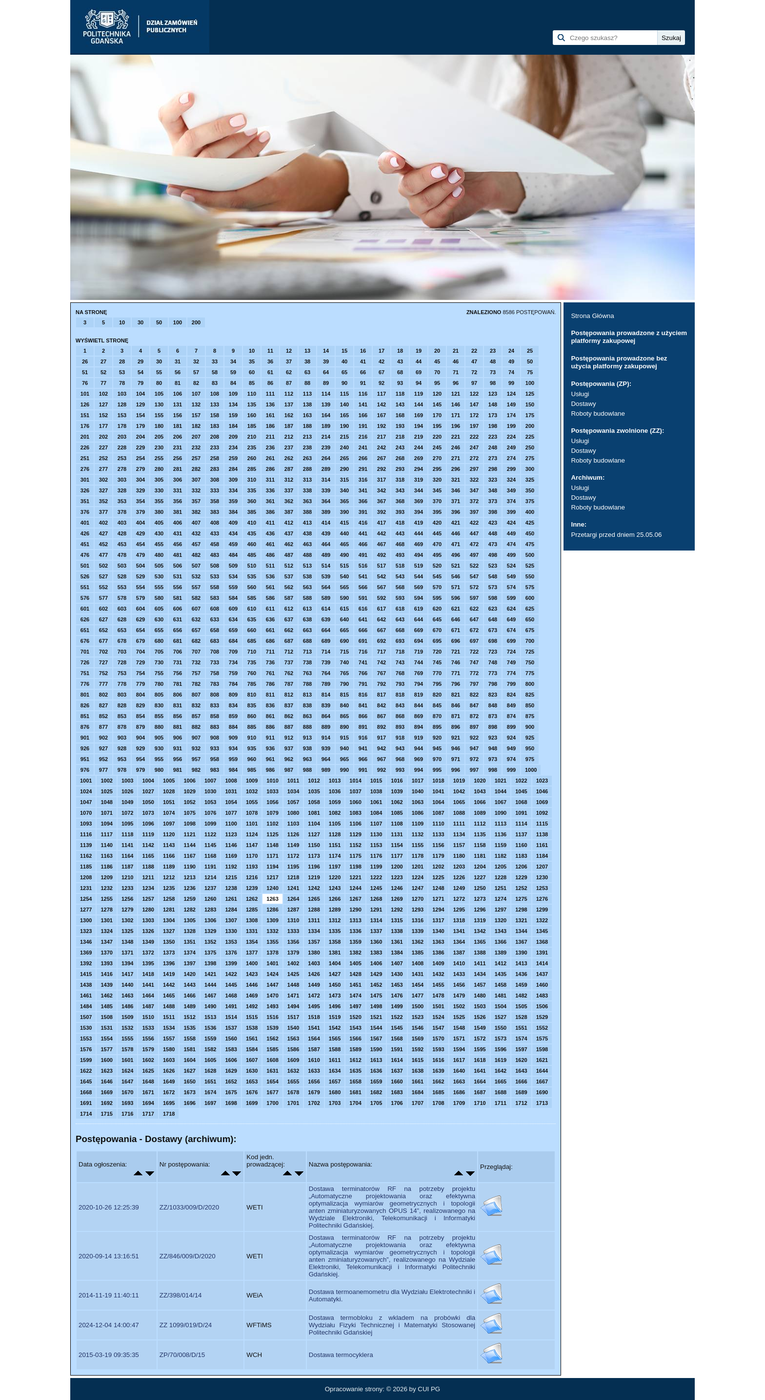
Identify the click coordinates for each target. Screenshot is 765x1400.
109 (233, 394)
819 (418, 695)
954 (140, 759)
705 (159, 652)
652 (103, 630)
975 (529, 759)
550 (529, 576)
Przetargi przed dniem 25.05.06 (616, 534)
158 (214, 415)
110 (251, 394)
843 (400, 705)
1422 (231, 974)
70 (437, 372)
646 (455, 619)
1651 (210, 1081)
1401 (272, 963)
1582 (210, 1049)
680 (159, 641)
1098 (189, 824)
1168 (210, 856)
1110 (438, 824)
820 (437, 695)
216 (363, 437)
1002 (106, 781)
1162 (86, 856)
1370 (106, 952)
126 (85, 404)
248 (492, 447)
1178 (417, 856)
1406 (376, 963)
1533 (148, 1028)
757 (196, 673)
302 (103, 480)
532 (196, 576)
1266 (335, 899)
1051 (169, 802)
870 (437, 716)
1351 (189, 942)
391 (363, 512)
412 (288, 523)
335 (251, 490)
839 (326, 705)
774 (511, 673)
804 (140, 695)
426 (85, 533)
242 (381, 447)
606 (177, 609)
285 (251, 469)
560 (251, 587)
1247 (417, 888)
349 (511, 490)
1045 (521, 791)
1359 (355, 942)
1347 (106, 942)
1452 (376, 985)
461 (270, 544)
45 (437, 361)
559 (233, 587)
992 (381, 770)
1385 (417, 952)
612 (288, 609)
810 (251, 695)
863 (307, 716)
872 (474, 716)
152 (103, 415)
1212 (169, 877)
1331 (252, 931)
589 (326, 598)
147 (474, 404)
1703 (335, 1103)
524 (511, 566)
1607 (252, 1060)
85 (252, 383)
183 (214, 426)
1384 (397, 952)
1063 (417, 802)
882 (196, 727)
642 (381, 619)
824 (511, 695)
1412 (500, 963)
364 (326, 501)
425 (529, 523)
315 (344, 480)
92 (381, 383)
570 (437, 587)
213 (307, 437)
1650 (189, 1081)
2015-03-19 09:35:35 (109, 1354)
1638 (417, 1071)
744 (418, 662)
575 (529, 587)
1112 (479, 824)
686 (270, 641)
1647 (127, 1081)
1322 (542, 920)
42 (381, 361)
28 (122, 361)
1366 (500, 942)
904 (140, 738)
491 (363, 555)
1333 (293, 931)
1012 (314, 781)
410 (251, 523)
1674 (210, 1092)
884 (233, 727)
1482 (521, 995)
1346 (86, 942)
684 (233, 641)
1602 (148, 1060)
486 (270, 555)
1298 (521, 909)
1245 (376, 888)
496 (455, 555)
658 (214, 630)
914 (326, 738)
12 (289, 351)
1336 (355, 931)
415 (344, 523)
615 (344, 609)
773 (492, 673)
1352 (210, 942)
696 (455, 641)
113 (307, 394)
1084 (376, 813)
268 (400, 458)
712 (288, 652)
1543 (355, 1028)
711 (270, 652)
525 (529, 566)
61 (270, 372)
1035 (314, 791)
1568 (397, 1038)
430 (159, 533)
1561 (252, 1038)
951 (85, 759)
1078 (252, 813)
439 (326, 533)
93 (400, 383)
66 (363, 372)
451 (85, 544)
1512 (189, 1017)
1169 (231, 856)
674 (511, 630)
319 (418, 480)
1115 (542, 824)
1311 (314, 920)
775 (529, 673)
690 (344, 641)
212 (288, 437)
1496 (335, 1006)
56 (178, 372)
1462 (106, 995)
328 (122, 490)
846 (455, 705)
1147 (252, 845)
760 (251, 673)
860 (251, 716)
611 (270, 609)
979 (140, 770)
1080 (293, 813)
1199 (376, 867)
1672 (169, 1092)
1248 (438, 888)
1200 (397, 867)
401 (85, 523)
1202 (438, 867)
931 (177, 748)
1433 (459, 974)
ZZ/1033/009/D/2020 (189, 1207)
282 (196, 469)
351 (85, 501)
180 (159, 426)
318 (400, 480)
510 (251, 566)
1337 (376, 931)
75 (530, 372)
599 (511, 598)
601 (85, 609)
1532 (127, 1028)
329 (140, 490)
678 (122, 641)
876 (85, 727)
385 (251, 512)
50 (159, 322)
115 (344, 394)
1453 (397, 985)
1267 (355, 899)
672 (474, 630)
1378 (272, 952)
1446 (252, 985)
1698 (231, 1103)
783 (214, 684)
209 (233, 437)
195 (437, 426)
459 (233, 544)
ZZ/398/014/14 (181, 1295)
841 (363, 705)
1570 (438, 1038)
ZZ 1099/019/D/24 (186, 1325)
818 (400, 695)
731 (177, 662)
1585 (272, 1049)
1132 (417, 834)
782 (196, 684)
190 (344, 426)
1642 (500, 1071)
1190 (189, 867)
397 (474, 512)
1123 (231, 834)
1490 (210, 1006)
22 (474, 351)
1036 (335, 791)
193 (400, 426)
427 (103, 533)
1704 (355, 1103)
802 (103, 695)
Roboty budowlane (597, 413)
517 (381, 566)
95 (437, 383)
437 (288, 533)
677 (103, 641)
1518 (314, 1017)
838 (307, 705)
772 (474, 673)
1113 (500, 824)
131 (177, 404)
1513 (210, 1017)
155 (159, 415)
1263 (272, 899)
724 (511, 652)
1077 (231, 813)
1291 (376, 909)
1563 (293, 1038)
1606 (231, 1060)
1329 (210, 931)
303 (122, 480)
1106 (355, 824)
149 (511, 404)
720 (437, 652)
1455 (438, 985)
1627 (189, 1071)
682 (196, 641)
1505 (521, 1006)
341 (363, 490)
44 (419, 361)
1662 (438, 1081)
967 (381, 759)
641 (363, 619)
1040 (417, 791)
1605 (210, 1060)
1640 (459, 1071)
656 (177, 630)
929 (140, 748)
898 (492, 727)
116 (363, 394)
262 (288, 458)
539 (326, 576)
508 (214, 566)
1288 (314, 909)
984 (233, 770)
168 (400, 415)
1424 (272, 974)
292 (381, 469)
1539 (272, 1028)
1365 (479, 942)
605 (159, 609)
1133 (438, 834)
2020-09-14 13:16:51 (109, 1256)
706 (177, 652)
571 (455, 587)
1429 (376, 974)
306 (177, 480)
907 (196, 738)
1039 (397, 791)
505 (159, 566)
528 (122, 576)
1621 (542, 1060)
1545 (397, 1028)
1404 (335, 963)
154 (140, 415)
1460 (542, 985)
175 (529, 415)
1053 (210, 802)
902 (103, 738)
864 (326, 716)
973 (492, 759)
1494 (293, 1006)
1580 (169, 1049)
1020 (479, 781)
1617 (459, 1060)
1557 (169, 1038)
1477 (417, 995)
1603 (169, 1060)
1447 (272, 985)
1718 (169, 1114)
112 (288, 394)
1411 (479, 963)
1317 (438, 920)
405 (159, 523)
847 (474, 705)
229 (140, 447)
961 (270, 759)
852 (103, 716)
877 (103, 727)
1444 (210, 985)
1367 (521, 942)
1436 (521, 974)
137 (288, 404)
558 (214, 587)
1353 (231, 942)
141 (363, 404)
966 (363, 759)
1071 (106, 813)
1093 (86, 824)
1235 (169, 888)
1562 (272, 1038)
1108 (397, 824)
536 (270, 576)
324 (511, 480)
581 (177, 598)
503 (122, 566)
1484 (86, 1006)
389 (326, 512)
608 (214, 609)
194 (418, 426)
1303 (148, 920)
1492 (252, 1006)
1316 (417, 920)
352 (103, 501)
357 (196, 501)
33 (215, 361)
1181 (479, 856)
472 (474, 544)
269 (418, 458)
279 (140, 469)
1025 (106, 791)
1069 (542, 802)
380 (159, 512)
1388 (479, 952)
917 (381, 738)
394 (418, 512)
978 (122, 770)
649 (511, 619)
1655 (293, 1081)
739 (326, 662)
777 (103, 684)
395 (437, 512)
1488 (169, 1006)
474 (511, 544)
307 (196, 480)
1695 (169, 1103)
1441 (148, 985)
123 (492, 394)
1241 (293, 888)
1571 (459, 1038)
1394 (127, 963)
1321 (521, 920)
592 (381, 598)
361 (270, 501)
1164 (127, 856)
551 (85, 587)
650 (529, 619)
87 (289, 383)
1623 (106, 1071)
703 (122, 652)
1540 (293, 1028)
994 (418, 770)
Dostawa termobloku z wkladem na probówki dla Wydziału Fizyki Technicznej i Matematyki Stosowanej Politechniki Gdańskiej (392, 1325)
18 (400, 351)
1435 (500, 974)
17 (381, 351)
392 (381, 512)
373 (492, 501)
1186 (106, 867)
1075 (189, 813)
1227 (479, 877)
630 (159, 619)
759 (233, 673)
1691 (86, 1103)
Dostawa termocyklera (341, 1354)
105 (159, 394)
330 (159, 490)
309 (233, 480)
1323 (86, 931)
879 (140, 727)
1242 (314, 888)
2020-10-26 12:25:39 (109, 1207)
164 (326, 415)
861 (270, 716)
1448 (293, 985)
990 (344, 770)
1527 (500, 1017)
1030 (210, 791)
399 (511, 512)
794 (418, 684)
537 (288, 576)
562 (288, 587)
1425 (293, 974)
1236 (189, 888)
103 (122, 394)
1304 (169, 920)
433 (214, 533)
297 (474, 469)
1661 (417, 1081)
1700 (272, 1103)
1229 (521, 877)
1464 (148, 995)
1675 (231, 1092)
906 (177, 738)
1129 (355, 834)
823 (492, 695)
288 (307, 469)
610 (251, 609)
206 (177, 437)
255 (159, 458)
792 (381, 684)
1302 (127, 920)
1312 (335, 920)
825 (529, 695)
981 (177, 770)
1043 (479, 791)
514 (326, 566)
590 (344, 598)
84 (233, 383)
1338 (397, 931)
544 (418, 576)
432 (196, 533)
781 (177, 684)
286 (270, 469)
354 (140, 501)
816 (363, 695)
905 (159, 738)
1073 (148, 813)
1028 (169, 791)
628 (122, 619)
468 (400, 544)
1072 (127, 813)
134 (233, 404)
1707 (417, 1103)
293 (400, 469)
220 (437, 437)
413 (307, 523)
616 (363, 609)
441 (363, 533)
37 (289, 361)
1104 (314, 824)
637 (288, 619)
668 (400, 630)
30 (140, 322)
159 (233, 415)
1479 (459, 995)
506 (177, 566)
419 (418, 523)
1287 (293, 909)
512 (288, 566)
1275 (521, 899)
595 (437, 598)
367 (381, 501)
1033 (272, 791)
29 (140, 361)
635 (251, 619)
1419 (169, 974)
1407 (397, 963)
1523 (417, 1017)
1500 (417, 1006)
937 (288, 748)
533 (214, 576)
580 (159, 598)
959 (233, 759)
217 (381, 437)
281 (177, 469)
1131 (397, 834)
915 (344, 738)
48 (493, 361)
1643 (521, 1071)
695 (437, 641)
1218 (293, 877)
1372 (148, 952)
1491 (231, 1006)
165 (344, 415)
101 (85, 394)
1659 (376, 1081)
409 (233, 523)
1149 (293, 845)
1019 (459, 781)
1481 (500, 995)
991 (363, 770)
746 (455, 662)
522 (474, 566)
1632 (293, 1071)
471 (455, 544)
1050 (148, 802)
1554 (106, 1038)
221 (455, 437)
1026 (127, 791)
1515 (252, 1017)
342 (381, 490)
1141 (127, 845)
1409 (438, 963)
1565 (335, 1038)
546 (455, 576)
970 (437, 759)
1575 (542, 1038)
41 (363, 361)
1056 (272, 802)
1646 (106, 1081)
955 (159, 759)
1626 (169, 1071)
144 (418, 404)
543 (400, 576)
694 (418, 641)
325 (529, 480)
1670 (127, 1092)
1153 (376, 845)
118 (400, 394)
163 (307, 415)
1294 (438, 909)
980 (159, 770)
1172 (293, 856)
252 (103, 458)
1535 (189, 1028)
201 (85, 437)
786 (270, 684)
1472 (314, 995)
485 (251, 555)
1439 (106, 985)
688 (307, 641)
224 (511, 437)
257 (196, 458)
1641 (479, 1071)
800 (529, 684)
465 (344, 544)
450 (529, 533)
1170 (252, 856)
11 (270, 351)
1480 (479, 995)
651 (85, 630)
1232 (106, 888)
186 (270, 426)
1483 (542, 995)
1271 (438, 899)
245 (437, 447)
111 (270, 394)
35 (252, 361)
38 (307, 361)
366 (363, 501)
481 (177, 555)
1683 (397, 1092)
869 (418, 716)
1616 (438, 1060)
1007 (210, 781)
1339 (417, 931)
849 (511, 705)
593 (400, 598)
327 (103, 490)
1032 (252, 791)
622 (474, 609)
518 (400, 566)
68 (400, 372)
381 (177, 512)
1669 (106, 1092)
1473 (335, 995)
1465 (169, 995)
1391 (542, 952)
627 (103, 619)
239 (326, 447)
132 (196, 404)
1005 (169, 781)
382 (196, 512)
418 (400, 523)
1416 (106, 974)
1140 (106, 845)
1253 (542, 888)
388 (307, 512)
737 (288, 662)
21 (456, 351)
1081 (314, 813)
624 (511, 609)
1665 (500, 1081)
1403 (314, 963)
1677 (272, 1092)
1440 (127, 985)
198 (492, 426)
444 (418, 533)
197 (474, 426)
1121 (189, 834)
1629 (231, 1071)
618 (400, 609)
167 (381, 415)
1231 (86, 888)
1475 (376, 995)
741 (363, 662)
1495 (314, 1006)
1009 (252, 781)
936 (270, 748)
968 (400, 759)
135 (251, 404)
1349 (148, 942)
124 (511, 394)
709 (233, 652)
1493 (272, 1006)
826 (85, 705)
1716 (127, 1114)
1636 (376, 1071)
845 (437, 705)
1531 (106, 1028)
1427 (335, 974)
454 (140, 544)
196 (455, 426)
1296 (479, 909)
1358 (335, 942)
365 (344, 501)
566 (363, 587)
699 (511, 641)
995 (437, 770)
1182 (500, 856)
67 (381, 372)
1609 (293, 1060)
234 (233, 447)
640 (344, 619)
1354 (252, 942)
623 (492, 609)
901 (85, 738)
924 (511, 738)
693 (400, 641)
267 (381, 458)
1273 (479, 899)
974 (511, 759)
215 (344, 437)
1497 (355, 1006)
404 (140, 523)
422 (474, 523)
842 (381, 705)
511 (270, 566)
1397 (189, 963)
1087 (438, 813)
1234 (148, 888)
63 (307, 372)
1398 (210, 963)
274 (511, 458)
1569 (417, 1038)
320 (437, 480)
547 (474, 576)
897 (474, 727)
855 (159, 716)
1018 (438, 781)
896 (455, 727)
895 (437, 727)
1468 (231, 995)
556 (177, 587)
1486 (127, 1006)
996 (455, 770)
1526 (479, 1017)
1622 (86, 1071)
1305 (189, 920)
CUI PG (429, 1389)
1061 (376, 802)
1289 (335, 909)
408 (214, 523)
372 (474, 501)
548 (492, 576)
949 (511, 748)
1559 (210, 1038)
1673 (189, 1092)
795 (437, 684)
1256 (127, 899)
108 (214, 394)
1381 (335, 952)
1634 (335, 1071)
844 (418, 705)
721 (455, 652)
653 (122, 630)
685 (251, 641)
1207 (542, 867)
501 (85, 566)
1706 (397, 1103)
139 (326, 404)
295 (437, 469)
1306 (210, 920)
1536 (210, 1028)
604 (140, 609)
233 (214, 447)
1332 (272, 931)
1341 (459, 931)
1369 (86, 952)
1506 (542, 1006)
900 (529, 727)
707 (196, 652)
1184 (542, 856)
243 (400, 447)
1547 (438, 1028)
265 (344, 458)
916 (363, 738)
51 (85, 372)
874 (511, 716)
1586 (293, 1049)
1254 (86, 899)
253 (122, 458)
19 (419, 351)
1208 (86, 877)
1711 (500, 1103)
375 (529, 501)
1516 (272, 1017)
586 (270, 598)
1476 (397, 995)
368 (400, 501)
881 (177, 727)
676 (85, 641)
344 (418, 490)
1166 (169, 856)
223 (492, 437)
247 (474, 447)
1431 (417, 974)
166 (363, 415)
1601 (127, 1060)
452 (103, 544)
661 (270, 630)
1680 (335, 1092)
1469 (252, 995)
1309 (272, 920)
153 (122, 415)
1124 (252, 834)
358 (214, 501)
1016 (397, 781)
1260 (210, 899)
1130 (376, 834)
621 (455, 609)
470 (437, 544)
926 (85, 748)
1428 (355, 974)
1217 (272, 877)
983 (214, 770)
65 (344, 372)
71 (456, 372)
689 (326, 641)
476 (85, 555)
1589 (355, 1049)
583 (214, 598)
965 (344, 759)
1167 (189, 856)
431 (177, 533)
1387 (459, 952)
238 (307, 447)
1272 (459, 899)
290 (344, 469)
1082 (335, 813)
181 (177, 426)
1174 (335, 856)
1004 (148, 781)
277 (103, 469)
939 (326, 748)
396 (455, 512)
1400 (252, 963)
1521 (376, 1017)
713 (307, 652)
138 (307, 404)
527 (103, 576)
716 (363, 652)
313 (307, 480)
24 (511, 351)
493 (400, 555)
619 (418, 609)
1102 (272, 824)
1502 (459, 1006)
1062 (397, 802)
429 (140, 533)
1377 (252, 952)
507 (196, 566)
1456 (459, 985)
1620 (521, 1060)
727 (103, 662)
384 (233, 512)
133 (214, 404)
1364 (459, 942)
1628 (210, 1071)
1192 (231, 867)
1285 (252, 909)
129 (140, 404)
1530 (86, 1028)
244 (418, 447)
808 (214, 695)
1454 (417, 985)
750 (529, 662)
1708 (438, 1103)
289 (326, 469)
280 (159, 469)
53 (122, 372)
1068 (521, 802)
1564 (314, 1038)
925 (529, 738)
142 (381, 404)
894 (418, 727)
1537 (231, 1028)
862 (288, 716)
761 (270, 673)
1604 (189, 1060)
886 (270, 727)
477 (103, 555)
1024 (86, 791)
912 (288, 738)
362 (288, 501)
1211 (148, 877)
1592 (417, 1049)
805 (159, 695)
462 (288, 544)
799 (511, 684)
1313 (355, 920)
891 (363, 727)
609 (233, 609)
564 (326, 587)
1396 (169, 963)
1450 (335, 985)
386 (270, 512)
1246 (397, 888)
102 (103, 394)
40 (344, 361)
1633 (314, 1071)
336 (270, 490)
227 (103, 447)
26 (85, 361)
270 (437, 458)
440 (344, 533)
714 (326, 652)
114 (326, 394)
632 (196, 619)
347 (474, 490)
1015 (376, 781)
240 (344, 447)
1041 (438, 791)
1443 (189, 985)
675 (529, 630)
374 (511, 501)
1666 (521, 1081)
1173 (314, 856)
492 (381, 555)
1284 (231, 909)
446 (455, 533)
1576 (86, 1049)
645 (437, 619)
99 (511, 383)
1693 (127, 1103)
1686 (459, 1092)
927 (103, 748)
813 (307, 695)
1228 (500, 877)
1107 (376, 824)
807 (196, 695)
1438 (86, 985)
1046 (542, 791)
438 (307, 533)
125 (529, 394)
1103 (293, 824)
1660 (397, 1081)
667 (381, 630)
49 (511, 361)
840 (344, 705)
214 (326, 437)
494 (418, 555)
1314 (376, 920)
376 (85, 512)
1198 (355, 867)
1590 (376, 1049)
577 (103, 598)
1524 (438, 1017)
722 (474, 652)
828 (122, 705)
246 (455, 447)
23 (493, 351)
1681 (355, 1092)
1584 (252, 1049)
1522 (397, 1017)
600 (529, 598)
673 (492, 630)
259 (233, 458)
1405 (355, 963)
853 (122, 716)
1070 (86, 813)
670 (437, 630)
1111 (459, 824)
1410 (459, 963)
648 (492, 619)
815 (344, 695)
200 (196, 322)
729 (140, 662)
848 (492, 705)
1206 (521, 867)
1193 (252, 867)
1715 (106, 1114)
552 (103, 587)
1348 (127, 942)
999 (511, 770)
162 (288, 415)
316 (363, 480)
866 (363, 716)
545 (437, 576)
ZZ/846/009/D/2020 (188, 1256)
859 (233, 716)
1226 (459, 877)
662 (288, 630)
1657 (335, 1081)
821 (455, 695)
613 (307, 609)
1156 (438, 845)
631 (177, 619)
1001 (86, 781)
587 (288, 598)
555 (159, 587)
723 (492, 652)
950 (529, 748)
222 (474, 437)
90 (344, 383)
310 (251, 480)
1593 (438, 1049)
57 (196, 372)
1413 (521, 963)
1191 (210, 867)
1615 (417, 1060)
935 (251, 748)
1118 (127, 834)
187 (288, 426)
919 (418, 738)
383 (214, 512)
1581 (189, 1049)
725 (529, 652)
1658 (355, 1081)
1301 (106, 920)
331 (177, 490)
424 (511, 523)
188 (307, 426)
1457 (479, 985)
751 (85, 673)
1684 (417, 1092)
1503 (479, 1006)
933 (214, 748)
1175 (355, 856)
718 (400, 652)
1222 (376, 877)
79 (140, 383)
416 (363, 523)
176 (85, 426)
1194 (272, 867)
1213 (189, 877)
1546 (417, 1028)
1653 (252, 1081)
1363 (438, 942)
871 (455, 716)
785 (251, 684)
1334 (314, 931)
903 (122, 738)
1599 (86, 1060)
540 (344, 576)
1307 (231, 920)
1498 (376, 1006)
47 (474, 361)
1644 (542, 1071)
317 (381, 480)
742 (381, 662)
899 (511, 727)
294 (418, 469)
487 (288, 555)
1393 (106, 963)
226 (85, 447)
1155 (417, 845)
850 (529, 705)
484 (233, 555)
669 (418, 630)
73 (493, 372)
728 (122, 662)
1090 (500, 813)
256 (177, 458)
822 (474, 695)
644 (418, 619)
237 (288, 447)
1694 (148, 1103)
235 (251, 447)
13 (307, 351)
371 (455, 501)
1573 (500, 1038)
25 (530, 351)
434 (233, 533)
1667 (542, 1081)
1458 (500, 985)
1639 (438, 1071)
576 (85, 598)
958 (214, 759)
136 (270, 404)
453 (122, 544)
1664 (479, 1081)
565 (344, 587)
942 (381, 748)
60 (252, 372)
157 (196, 415)
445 (437, 533)
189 (326, 426)
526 (85, 576)
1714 (86, 1114)
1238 (231, 888)
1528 (521, 1017)
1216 (252, 877)
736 (270, 662)
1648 (148, 1081)
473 (492, 544)
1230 (542, 877)
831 (177, 705)
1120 (169, 834)
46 (456, 361)
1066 (479, 802)
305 (159, 480)
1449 (314, 985)
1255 (106, 899)
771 (455, 673)
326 (85, 490)
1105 (335, 824)
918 (400, 738)
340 (344, 490)
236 (270, 447)
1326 (148, 931)
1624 (127, 1071)
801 (85, 695)
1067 (500, 802)
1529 (542, 1017)
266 (363, 458)
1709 (459, 1103)
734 (233, 662)
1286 (272, 909)
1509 (127, 1017)
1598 (542, 1049)
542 (381, 576)
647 (474, 619)
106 (177, 394)
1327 (169, 931)
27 (103, 361)
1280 (148, 909)
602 (103, 609)
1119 (148, 834)
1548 (459, 1028)
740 (344, 662)
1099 (210, 824)
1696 (189, 1103)
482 (196, 555)
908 (214, 738)
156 (177, 415)
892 (381, 727)
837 (288, 705)
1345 (542, 931)
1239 (252, 888)
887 (288, 727)
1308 (252, 920)
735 (251, 662)
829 (140, 705)
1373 (169, 952)
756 (177, 673)
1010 (272, 781)
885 (251, 727)
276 (85, 469)
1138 (542, 834)
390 (344, 512)
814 (326, 695)
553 (122, 587)
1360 (376, 942)
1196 (314, 867)
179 (140, 426)
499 (511, 555)
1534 (169, 1028)
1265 (314, 899)
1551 (521, 1028)
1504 (500, 1006)
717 (381, 652)
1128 (335, 834)
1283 (210, 909)
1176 (376, 856)
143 (400, 404)
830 (159, 705)
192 (381, 426)
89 (326, 383)
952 (103, 759)
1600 (106, 1060)
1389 (500, 952)
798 (492, 684)
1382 (355, 952)
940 (344, 748)
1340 (438, 931)
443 (400, 533)
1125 (272, 834)
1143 (169, 845)
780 (159, 684)
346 (455, 490)
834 (233, 705)
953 (122, 759)
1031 (231, 791)
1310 (293, 920)
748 (492, 662)
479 (140, 555)
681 (177, 641)
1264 (293, 899)
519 (418, 566)
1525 (459, 1017)
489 (326, 555)
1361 (397, 942)
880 (159, 727)
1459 (521, 985)
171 (455, 415)
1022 (521, 781)
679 (140, 641)
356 (177, 501)
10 (122, 322)
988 (307, 770)
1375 (210, 952)
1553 (86, 1038)
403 (122, 523)
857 (196, 716)
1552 (542, 1028)
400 (529, 512)
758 (214, 673)
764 (326, 673)
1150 (314, 845)
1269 (397, 899)
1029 (189, 791)
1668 (86, 1092)
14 (326, 351)
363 (307, 501)
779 (140, 684)
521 (455, 566)
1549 (479, 1028)
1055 (252, 802)
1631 (272, 1071)
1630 (252, 1071)
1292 (397, 909)
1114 (521, 824)
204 (140, 437)
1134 (459, 834)
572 (474, 587)
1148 (272, 845)
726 (85, 662)
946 (455, 748)
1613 (376, 1060)
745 (437, 662)
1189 (169, 867)
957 (196, 759)
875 (529, 716)
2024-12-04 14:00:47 (109, 1325)
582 (196, 598)
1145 (210, 845)
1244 (355, 888)
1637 (397, 1071)
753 (122, 673)
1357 (314, 942)
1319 (479, 920)
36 (270, 361)
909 (233, 738)
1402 (293, 963)
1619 (500, 1060)
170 (437, 415)
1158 (479, 845)
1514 (231, 1017)
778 (122, 684)
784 (233, 684)
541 (363, 576)
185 (251, 426)
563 (307, 587)
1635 (355, 1071)
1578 (127, 1049)
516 (363, 566)
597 (474, 598)
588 (307, 598)
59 (233, 372)
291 (363, 469)
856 (177, 716)
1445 (231, 985)
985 (251, 770)
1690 (542, 1092)
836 (270, 705)
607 (196, 609)
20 (437, 351)
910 (251, 738)
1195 (293, 867)
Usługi (580, 394)
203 (122, 437)
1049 (127, 802)
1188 (148, 867)
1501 (438, 1006)
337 (288, 490)
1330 (231, 931)
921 (455, 738)
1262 (252, 899)
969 (418, 759)
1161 (542, 845)
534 (233, 576)
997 (474, 770)
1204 (479, 867)
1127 (314, 834)
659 (233, 630)
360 (251, 501)
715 (344, 652)
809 (233, 695)
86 (270, 383)
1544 (376, 1028)
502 (103, 566)
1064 (438, 802)
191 (363, 426)
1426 (314, 974)
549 (511, 576)
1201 (417, 867)
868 (400, 716)
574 (511, 587)
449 (511, 533)
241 (363, 447)
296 (455, 469)
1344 (521, 931)
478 (122, 555)
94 (419, 383)
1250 (479, 888)
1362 (417, 942)
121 (455, 394)
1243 (335, 888)
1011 (293, 781)
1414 (542, 963)
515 (344, 566)
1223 (397, 877)
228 (122, 447)
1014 (355, 781)
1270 (417, 899)
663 (307, 630)
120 (437, 394)
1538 (252, 1028)
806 (177, 695)
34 (233, 361)
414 (326, 523)
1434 (479, 974)
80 (159, 383)
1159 (500, 845)
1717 (148, 1114)
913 (307, 738)
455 (159, 544)
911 (270, 738)
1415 (86, 974)
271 (455, 458)
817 (381, 695)
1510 (148, 1017)
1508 (106, 1017)
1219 (314, 877)
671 (455, 630)
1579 (148, 1049)
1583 (231, 1049)
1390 (521, 952)
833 (214, 705)
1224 (417, 877)
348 (492, 490)
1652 (231, 1081)
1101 (252, 824)
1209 (106, 877)
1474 (355, 995)
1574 (521, 1038)
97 (474, 383)
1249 (459, 888)
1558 (189, 1038)
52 (103, 372)
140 (344, 404)
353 (122, 501)
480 (159, 555)
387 (288, 512)
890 (344, 727)
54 (140, 372)
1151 (335, 845)
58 (215, 372)
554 (140, 587)
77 (103, 383)
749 (511, 662)
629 (140, 619)
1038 (376, 791)
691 (363, 641)
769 (418, 673)
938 (307, 748)
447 (474, 533)
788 (307, 684)
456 (177, 544)
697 (474, 641)
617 (381, 609)
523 (492, 566)
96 (456, 383)
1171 (272, 856)
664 (326, 630)
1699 (252, 1103)
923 (492, 738)
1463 (127, 995)
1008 (231, 781)
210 (251, 437)
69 (419, 372)
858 (214, 716)
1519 (335, 1017)
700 (529, 641)
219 (418, 437)
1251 (500, 888)
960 (251, 759)
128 (122, 404)
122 (474, 394)
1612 (355, 1060)
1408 (417, 963)
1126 (293, 834)
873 (492, 716)
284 (233, 469)
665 (344, 630)
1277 (86, 909)
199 (511, 426)
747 (474, 662)
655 (159, 630)
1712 (521, 1103)
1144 (189, 845)
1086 (417, 813)
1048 (106, 802)
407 (196, 523)
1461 (86, 995)
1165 (148, 856)
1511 (169, 1017)
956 (177, 759)
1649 (169, 1081)
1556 (148, 1038)
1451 (355, 985)
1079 (272, 813)
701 (85, 652)
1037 (355, 791)
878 (122, 727)
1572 (479, 1038)
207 (196, 437)
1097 (169, 824)
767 (381, 673)
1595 (479, 1049)
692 (381, 641)
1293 (417, 909)
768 (400, 673)
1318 (459, 920)
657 (196, 630)
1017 (417, 781)
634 (233, 619)
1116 (86, 834)
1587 (314, 1049)
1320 (500, 920)
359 (233, 501)
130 (159, 404)
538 (307, 576)
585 (251, 598)
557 (196, 587)
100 (177, 322)
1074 (169, 813)
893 (400, 727)
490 (344, 555)
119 (418, 394)
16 (363, 351)
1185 (86, 867)
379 (140, 512)
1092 (542, 813)
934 (233, 748)
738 (307, 662)
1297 (500, 909)
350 (529, 490)
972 (474, 759)
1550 (500, 1028)
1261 (231, 899)
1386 (438, 952)
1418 (148, 974)
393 (400, 512)
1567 (376, 1038)
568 (400, 587)
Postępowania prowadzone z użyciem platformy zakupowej (629, 336)
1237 (210, 888)
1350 (169, 942)
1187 (127, 867)
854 (140, 716)
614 (326, 609)
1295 (459, 909)
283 (214, 469)
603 (122, 609)
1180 (459, 856)
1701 (293, 1103)
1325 (127, 931)
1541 (314, 1028)
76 (85, 383)
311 (270, 480)
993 (400, 770)
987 (288, 770)
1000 (531, 770)
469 (418, 544)
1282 (189, 909)
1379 (293, 952)
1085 (397, 813)
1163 (106, 856)
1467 (210, 995)
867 (381, 716)
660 (251, 630)
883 (214, 727)
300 (529, 469)
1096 (148, 824)
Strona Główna (592, 315)
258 (214, 458)
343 (400, 490)
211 (270, 437)
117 (381, 394)
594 (418, 598)
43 (400, 361)
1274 (500, 899)
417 (381, 523)
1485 (106, 1006)
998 (492, 770)
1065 (459, 802)
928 (122, 748)
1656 (314, 1081)
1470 (272, 995)
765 (344, 673)
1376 (231, 952)
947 (474, 748)
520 (437, 566)
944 (418, 748)
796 (455, 684)
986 (270, 770)
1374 (189, 952)
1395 (148, 963)
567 (381, 587)
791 (363, 684)
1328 (189, 931)
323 (492, 480)
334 (233, 490)
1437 (542, 974)
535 (251, 576)
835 (251, 705)
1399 (231, 963)
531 (177, 576)
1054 (231, 802)
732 (196, 662)
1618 (479, 1060)
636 (270, 619)
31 (178, 361)
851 (85, 716)
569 (418, 587)
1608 (272, 1060)
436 (270, 533)
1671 (148, 1092)
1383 (376, 952)
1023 (542, 781)
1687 (479, 1092)
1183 (521, 856)
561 (270, 587)
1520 (355, 1017)
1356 (293, 942)
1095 (127, 824)
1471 (293, 995)
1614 (397, 1060)
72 (474, 372)
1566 (355, 1038)
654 (140, 630)
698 (492, 641)
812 (288, 695)
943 (400, 748)
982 (196, 770)
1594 (459, 1049)
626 (85, 619)
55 (159, 372)
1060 (355, 802)
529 (140, 576)
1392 (86, 963)
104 (140, 394)
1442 (169, 985)
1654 (272, 1081)
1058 (314, 802)
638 (307, 619)
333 (214, 490)
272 (474, 458)
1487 (148, 1006)
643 (400, 619)
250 (529, 447)
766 (363, 673)
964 (326, 759)
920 (437, 738)
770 (437, 673)
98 (493, 383)
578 (122, 598)
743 (400, 662)
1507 (86, 1017)
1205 (500, 867)
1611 (335, 1060)
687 (288, 641)
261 (270, 458)
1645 (86, 1081)
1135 (479, 834)
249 (511, 447)
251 (85, 458)
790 (344, 684)
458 (214, 544)
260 (251, 458)
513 (307, 566)
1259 (189, 899)
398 (492, 512)
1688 (500, 1092)
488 (307, 555)
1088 (459, 813)
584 (233, 598)
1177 (397, 856)
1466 (189, 995)
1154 (397, 845)
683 (214, 641)
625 (529, 609)
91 (363, 383)
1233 (127, 888)
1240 (272, 888)
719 (418, 652)
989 (326, 770)
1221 (355, 877)
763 (307, 673)
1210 (127, 877)
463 (307, 544)
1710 (479, 1103)
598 (492, 598)
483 (214, 555)
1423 (252, 974)
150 (529, 404)
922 (474, 738)
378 (122, 512)
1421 (210, 974)
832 (196, 705)
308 (214, 480)
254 (140, 458)
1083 (355, 813)
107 (196, 394)
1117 (106, 834)
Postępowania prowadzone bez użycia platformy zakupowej (619, 362)
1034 (293, 791)
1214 (210, 877)
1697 (210, 1103)
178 (122, 426)
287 (288, 469)
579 (140, 598)
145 (437, 404)
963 (307, 759)
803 (122, 695)
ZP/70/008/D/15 (182, 1354)
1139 (86, 845)
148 (492, 404)
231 (177, 447)
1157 (459, 845)
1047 (86, 802)
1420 (189, 974)
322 (474, 480)
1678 (293, 1092)
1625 (148, 1071)
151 (85, 415)
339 (326, 490)
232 (196, 447)
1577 (106, 1049)
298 (492, 469)
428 (122, 533)
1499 (397, 1006)
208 (214, 437)
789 (326, 684)
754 (140, 673)
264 (326, 458)
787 (288, 684)
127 (103, 404)
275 (529, 458)
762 (288, 673)
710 (251, 652)
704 (140, 652)
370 (437, 501)
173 (492, 415)
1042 (459, 791)
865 (344, 716)
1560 (231, 1038)
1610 (314, 1060)
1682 (376, 1092)
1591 (397, 1049)
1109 (417, 824)
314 (326, 480)
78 (122, 383)
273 (492, 458)
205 (159, 437)
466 (363, 544)
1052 (189, 802)
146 (455, 404)
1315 (397, 920)
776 (85, 684)
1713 (542, 1103)
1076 (210, 813)
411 (270, 523)
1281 (169, 909)
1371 (127, 952)
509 (233, 566)
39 (326, 361)
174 (511, 415)
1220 (335, 877)
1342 (479, 931)
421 (455, 523)
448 (492, 533)
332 (196, 490)
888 (307, 727)
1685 (438, 1092)
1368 (542, 942)
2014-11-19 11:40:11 (109, 1295)
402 (103, 523)
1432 (438, 974)
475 (529, 544)
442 (381, 533)
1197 (335, 867)
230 (159, 447)
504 (140, 566)
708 (214, 652)
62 (289, 372)
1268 (376, 899)
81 (178, 383)
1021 (500, 781)
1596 (500, 1049)
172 (474, 415)
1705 (376, 1103)
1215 (231, 877)
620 (437, 609)
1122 (210, 834)
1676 (252, 1092)
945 (437, 748)
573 (492, 587)
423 (492, 523)
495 (437, 555)
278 (122, 469)
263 (307, 458)
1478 (438, 995)
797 (474, 684)
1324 (106, 931)
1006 (189, 781)
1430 (397, 974)
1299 (542, 909)
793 (400, 684)
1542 (335, 1028)
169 (418, 415)
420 (437, 523)
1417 (127, 974)
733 (214, 662)
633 (214, 619)
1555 (127, 1038)
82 (196, 383)
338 (307, 490)
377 (103, 512)
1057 (293, 802)
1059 (335, 802)
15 (344, 351)
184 (233, 426)
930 (159, 748)
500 (529, 555)
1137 (521, 834)
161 (270, 415)
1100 (231, 824)
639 (326, 619)
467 (381, 544)
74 (511, 372)
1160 (521, 845)
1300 (86, 920)
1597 (521, 1049)
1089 (479, 813)
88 (307, 383)
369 (418, 501)
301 (85, 480)
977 (103, 770)
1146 (231, 845)
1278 (106, 909)
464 (326, 544)
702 (103, 652)
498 (492, 555)
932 (196, 748)
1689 (521, 1092)
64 (326, 372)
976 (85, 770)
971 (455, 759)
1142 (148, 845)
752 (103, 673)
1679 (314, 1092)
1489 (189, 1006)
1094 (106, 824)
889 (326, 727)
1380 (314, 952)
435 (251, 533)
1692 (106, 1103)
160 (251, 415)
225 (529, 437)
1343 (500, 931)
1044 (500, 791)
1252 (521, 888)
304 (140, 480)
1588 (335, 1049)
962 (288, 759)
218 (400, 437)
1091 (521, 813)
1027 (148, 791)
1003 (127, 781)
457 (196, 544)
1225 (438, 877)
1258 (169, 899)
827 (103, 705)
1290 (355, 909)
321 (455, 480)
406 (177, 523)
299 (511, 469)
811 (270, 695)
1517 (293, 1017)
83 (215, 383)
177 (103, 426)
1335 (335, 931)
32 (196, 361)
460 (251, 544)
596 (455, 598)
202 (103, 437)
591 (363, 598)
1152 (355, 845)
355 (159, 501)
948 (492, 748)
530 (159, 576)
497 (474, 555)
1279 (127, 909)
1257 (148, 899)
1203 (459, 867)
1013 (335, 781)
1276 (542, 899)
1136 (500, 834)
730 (159, 662)
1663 (459, 1081)
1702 (314, 1103)
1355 (272, 942)
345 (437, 490)
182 (196, 426)
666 (363, 630)
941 (363, 748)
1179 (438, 856)
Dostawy (583, 403)
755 (159, 673)
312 (288, 480)
